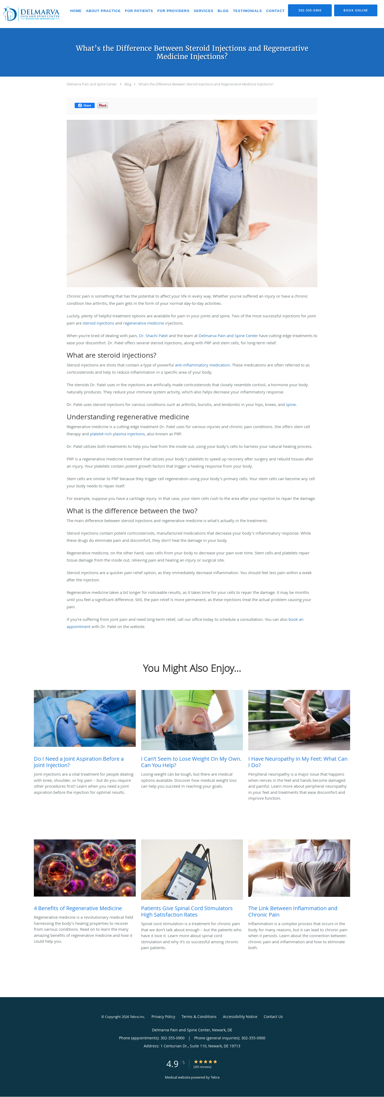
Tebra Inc (137, 1016)
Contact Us (273, 1016)
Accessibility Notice (240, 1016)
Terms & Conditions (199, 1016)
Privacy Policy (163, 1016)
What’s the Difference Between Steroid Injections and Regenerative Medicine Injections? (205, 84)
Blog (128, 84)
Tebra (215, 1077)
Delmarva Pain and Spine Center (92, 84)
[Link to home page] (31, 14)
